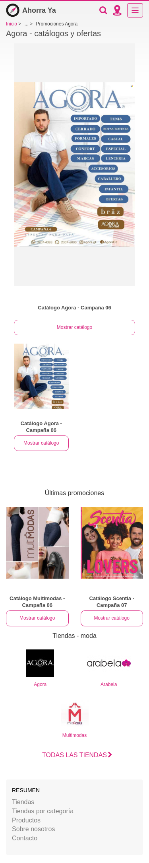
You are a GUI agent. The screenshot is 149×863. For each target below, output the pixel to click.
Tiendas (23, 802)
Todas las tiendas (74, 755)
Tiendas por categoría (43, 811)
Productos (26, 820)
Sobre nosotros (33, 829)
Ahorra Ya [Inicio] (31, 10)
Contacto (24, 838)
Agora (40, 668)
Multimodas (75, 719)
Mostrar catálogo (74, 327)
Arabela (109, 668)
